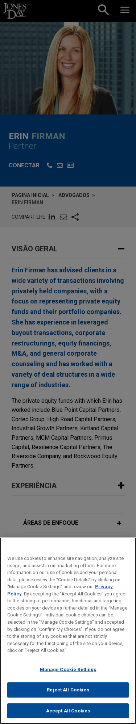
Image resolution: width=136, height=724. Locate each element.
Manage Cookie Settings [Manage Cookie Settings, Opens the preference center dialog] (68, 675)
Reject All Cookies (68, 696)
